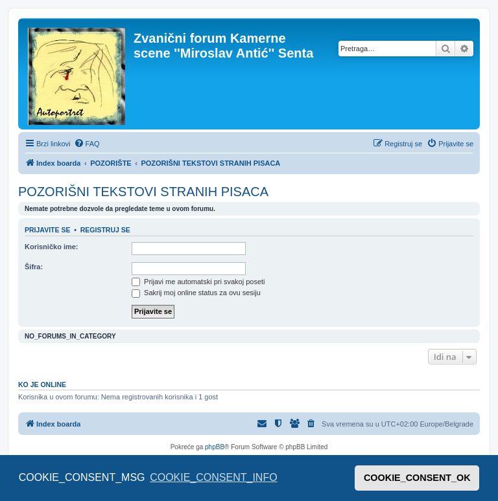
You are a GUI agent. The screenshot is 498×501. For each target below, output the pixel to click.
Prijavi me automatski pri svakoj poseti (198, 281)
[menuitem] (87, 143)
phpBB (214, 447)
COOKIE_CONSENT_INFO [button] (213, 477)
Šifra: (34, 267)
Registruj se (105, 230)
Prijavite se (47, 230)
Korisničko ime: (51, 247)
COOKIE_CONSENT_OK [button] (417, 478)
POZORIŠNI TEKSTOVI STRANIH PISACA (143, 191)
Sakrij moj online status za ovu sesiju (196, 292)
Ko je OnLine (42, 384)
